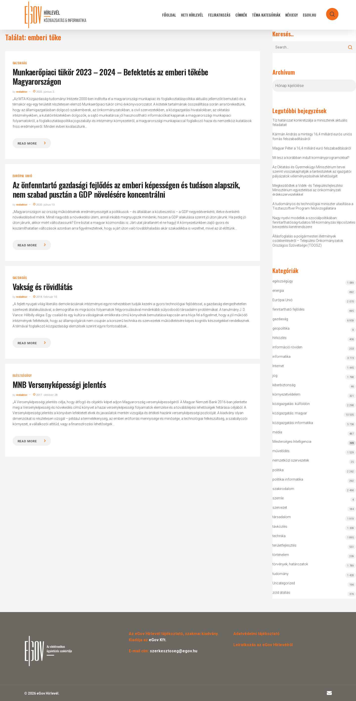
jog (274, 376)
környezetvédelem (286, 394)
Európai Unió (22, 175)
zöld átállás (281, 593)
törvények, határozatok (290, 564)
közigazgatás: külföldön (291, 404)
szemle (278, 498)
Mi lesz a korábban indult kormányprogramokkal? (310, 158)
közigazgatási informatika (292, 423)
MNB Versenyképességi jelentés (59, 384)
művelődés (280, 451)
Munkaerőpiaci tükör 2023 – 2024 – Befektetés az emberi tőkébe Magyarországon (110, 76)
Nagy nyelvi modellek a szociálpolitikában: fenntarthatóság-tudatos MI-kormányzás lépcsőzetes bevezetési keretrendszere (313, 222)
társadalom (281, 517)
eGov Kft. (157, 639)
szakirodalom (283, 489)
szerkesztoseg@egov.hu (173, 651)
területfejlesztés (284, 545)
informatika (281, 357)
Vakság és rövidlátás (42, 286)
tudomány (280, 574)
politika (278, 470)
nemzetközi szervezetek (290, 460)
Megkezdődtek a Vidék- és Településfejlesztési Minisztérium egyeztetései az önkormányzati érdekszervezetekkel (307, 190)
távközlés (279, 527)
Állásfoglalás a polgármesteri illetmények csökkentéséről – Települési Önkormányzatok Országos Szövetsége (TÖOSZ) (307, 240)
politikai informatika (287, 479)
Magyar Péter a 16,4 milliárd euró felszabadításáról (311, 148)
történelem (280, 555)
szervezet (279, 508)
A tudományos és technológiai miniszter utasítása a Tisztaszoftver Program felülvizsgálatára (312, 206)
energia (278, 291)
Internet (278, 366)
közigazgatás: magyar (289, 413)
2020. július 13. (44, 204)
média (277, 432)
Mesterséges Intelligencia (314, 443)
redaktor (21, 91)
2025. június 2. (44, 91)
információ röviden (287, 347)
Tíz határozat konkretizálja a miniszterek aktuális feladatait (309, 122)
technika (279, 536)
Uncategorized (283, 583)
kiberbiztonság (283, 385)
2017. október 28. (45, 395)
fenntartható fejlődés (288, 309)
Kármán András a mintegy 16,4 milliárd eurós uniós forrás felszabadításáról (312, 136)
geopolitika (280, 328)
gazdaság (20, 63)
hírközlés (279, 338)
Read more (27, 143)
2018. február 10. (45, 296)
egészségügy (22, 375)
